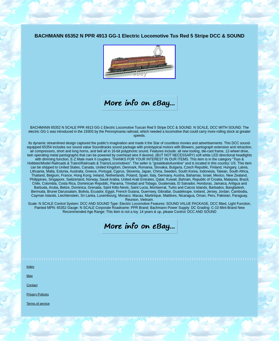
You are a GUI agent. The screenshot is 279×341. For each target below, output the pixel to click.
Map (30, 276)
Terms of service (38, 303)
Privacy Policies (38, 294)
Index (30, 266)
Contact (32, 285)
